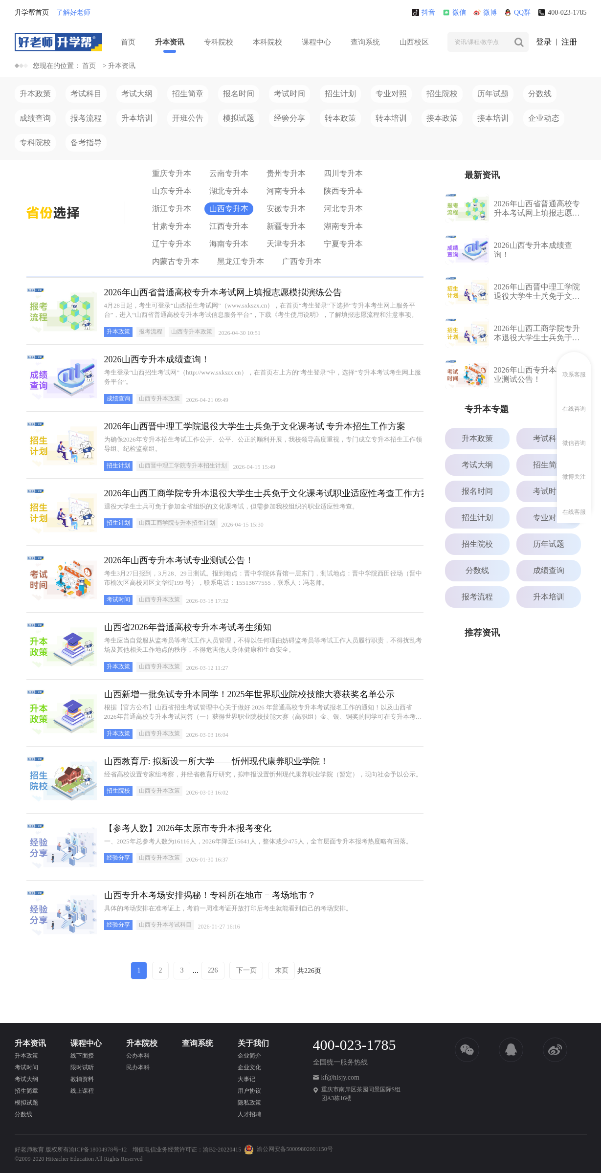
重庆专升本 (171, 173)
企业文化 (249, 1067)
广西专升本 (301, 261)
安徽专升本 (286, 208)
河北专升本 (343, 208)
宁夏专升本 (343, 244)
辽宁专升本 (171, 244)
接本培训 (493, 118)
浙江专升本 (171, 208)
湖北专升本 (228, 191)
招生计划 (340, 93)
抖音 (423, 12)
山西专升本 (228, 208)
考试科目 (86, 93)
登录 (544, 42)
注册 (569, 42)
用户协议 (249, 1090)
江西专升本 (228, 226)
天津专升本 (286, 244)
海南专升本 (228, 244)
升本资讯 (169, 42)
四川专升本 (343, 173)
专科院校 (218, 42)
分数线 (540, 93)
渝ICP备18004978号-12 (98, 1149)
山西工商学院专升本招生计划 (177, 522)
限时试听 (82, 1067)
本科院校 (267, 42)
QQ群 (517, 12)
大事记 (246, 1079)
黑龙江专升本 (240, 261)
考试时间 (289, 93)
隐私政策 (249, 1102)
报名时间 (238, 93)
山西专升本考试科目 (165, 924)
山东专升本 (171, 191)
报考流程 (86, 118)
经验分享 (289, 118)
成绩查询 (35, 118)
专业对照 (391, 93)
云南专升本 (228, 173)
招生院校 (442, 93)
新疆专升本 (286, 226)
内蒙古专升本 (175, 261)
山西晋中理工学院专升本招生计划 (183, 465)
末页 (282, 970)
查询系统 (365, 42)
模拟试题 (238, 118)
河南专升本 (286, 191)
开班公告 (187, 118)
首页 (128, 42)
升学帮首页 (32, 12)
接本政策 (442, 118)
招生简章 (187, 93)
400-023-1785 (562, 12)
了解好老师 (73, 12)
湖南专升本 (343, 226)
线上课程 (82, 1090)
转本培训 (391, 118)
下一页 (246, 970)
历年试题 (493, 93)
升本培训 (137, 118)
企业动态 (543, 118)
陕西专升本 (343, 191)
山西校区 (414, 42)
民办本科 (138, 1067)
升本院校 (141, 1043)
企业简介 (249, 1055)
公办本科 (138, 1055)
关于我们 (253, 1043)
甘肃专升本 (171, 226)
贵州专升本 (286, 173)
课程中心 (316, 42)
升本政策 (35, 93)
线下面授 (82, 1055)
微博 (485, 12)
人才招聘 (249, 1114)
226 (213, 970)
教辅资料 (82, 1079)
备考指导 (86, 142)
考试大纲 (137, 93)
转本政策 (340, 118)
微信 (454, 12)
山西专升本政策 (191, 331)
